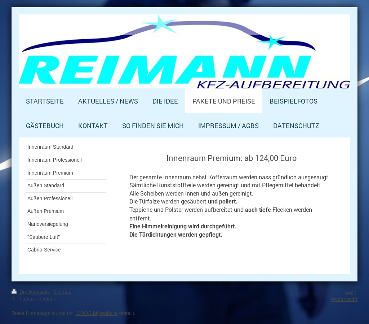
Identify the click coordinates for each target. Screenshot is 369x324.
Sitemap (62, 292)
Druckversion (31, 292)
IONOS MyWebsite (96, 313)
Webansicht (344, 298)
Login (351, 292)
